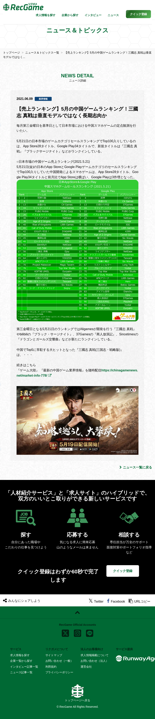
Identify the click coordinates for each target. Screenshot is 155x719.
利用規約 (51, 666)
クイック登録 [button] (122, 571)
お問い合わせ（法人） (95, 660)
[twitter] (96, 601)
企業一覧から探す (21, 660)
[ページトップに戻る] (77, 612)
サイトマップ (53, 655)
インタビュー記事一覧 (24, 666)
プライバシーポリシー (59, 672)
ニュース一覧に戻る (135, 467)
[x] (65, 632)
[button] (138, 14)
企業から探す (70, 15)
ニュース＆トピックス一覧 (42, 52)
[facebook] (116, 601)
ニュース (113, 15)
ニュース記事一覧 (21, 672)
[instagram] (77, 632)
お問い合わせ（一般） (59, 660)
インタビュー (93, 15)
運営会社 (86, 666)
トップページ (11, 52)
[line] (89, 632)
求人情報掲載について (95, 655)
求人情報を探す (46, 15)
